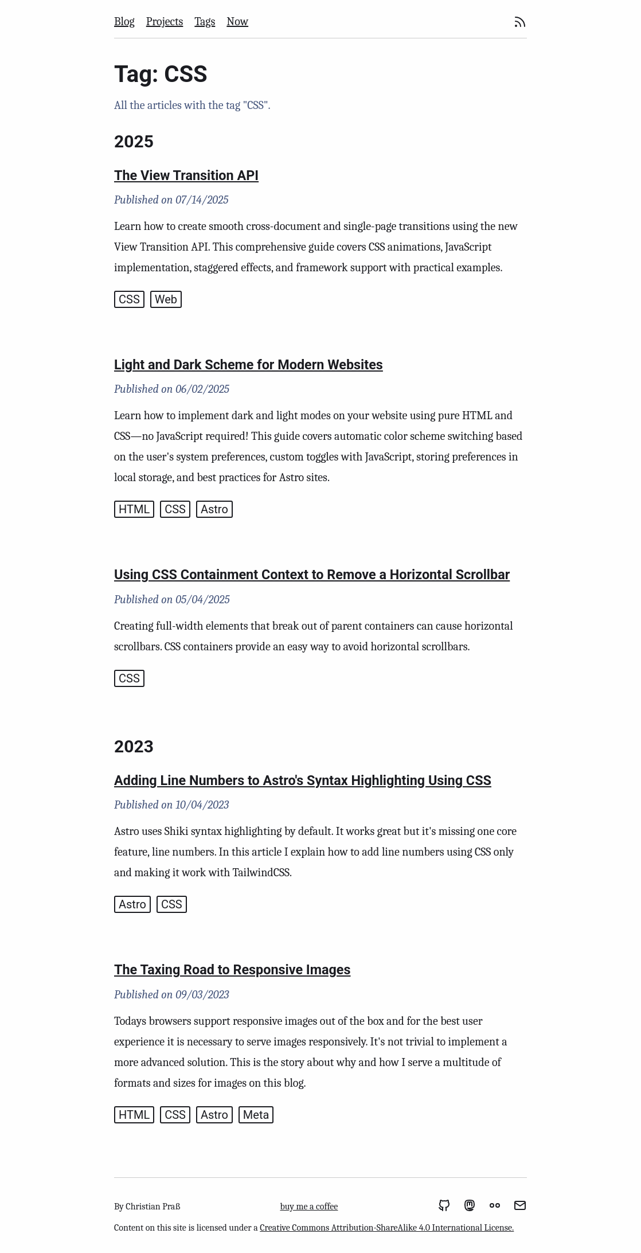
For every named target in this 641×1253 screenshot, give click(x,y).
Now (237, 21)
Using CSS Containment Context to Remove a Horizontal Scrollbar (312, 575)
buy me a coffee (309, 1206)
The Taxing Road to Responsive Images (232, 970)
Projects (164, 21)
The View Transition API (186, 175)
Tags (204, 21)
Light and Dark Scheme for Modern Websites (248, 365)
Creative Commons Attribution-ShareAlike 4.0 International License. (387, 1228)
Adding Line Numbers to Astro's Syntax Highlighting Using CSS (302, 780)
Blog (124, 21)
